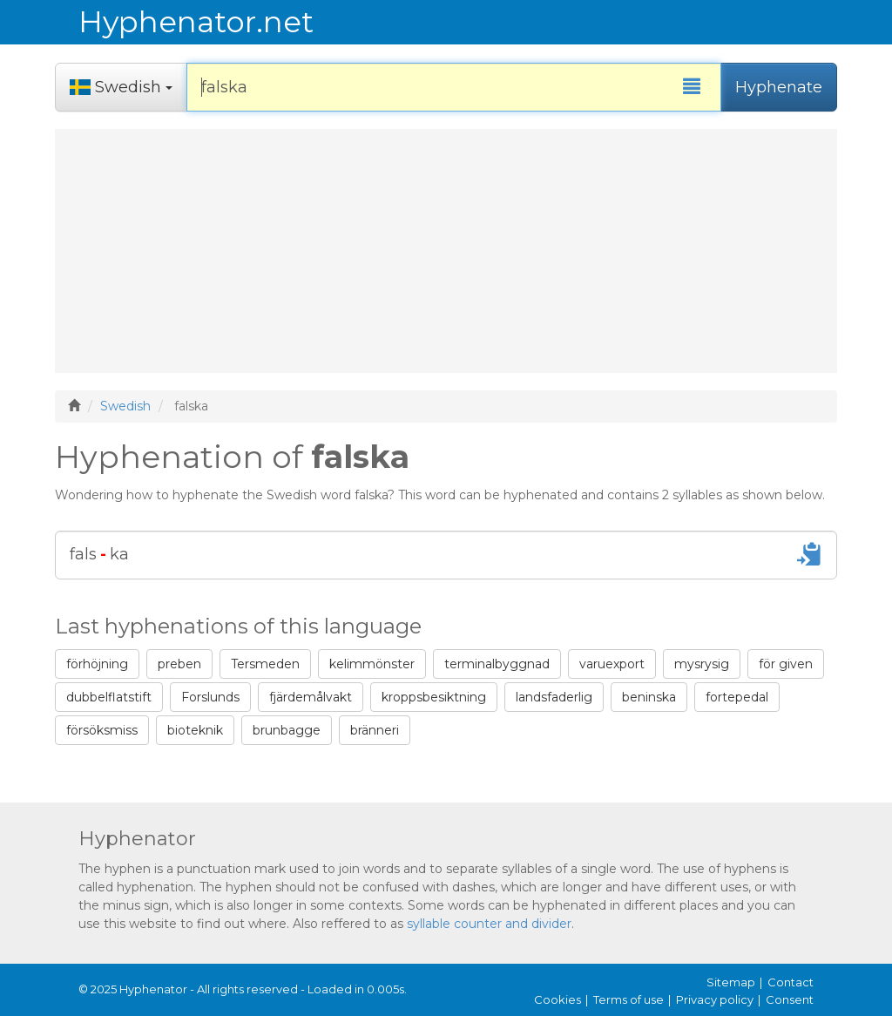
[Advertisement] (446, 251)
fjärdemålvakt (310, 697)
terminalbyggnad (497, 664)
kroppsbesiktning (434, 697)
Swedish (125, 406)
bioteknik (195, 730)
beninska (649, 697)
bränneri (374, 730)
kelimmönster (372, 664)
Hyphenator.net (194, 21)
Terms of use (628, 999)
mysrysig (701, 664)
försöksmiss (102, 730)
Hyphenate (778, 87)
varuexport (612, 664)
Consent (790, 999)
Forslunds (210, 697)
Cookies (557, 999)
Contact (790, 982)
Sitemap (730, 982)
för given (786, 664)
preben (179, 664)
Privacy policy (714, 999)
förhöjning (97, 664)
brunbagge (287, 730)
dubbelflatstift (109, 697)
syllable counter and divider (489, 923)
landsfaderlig (554, 697)
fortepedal (737, 697)
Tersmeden (265, 664)
